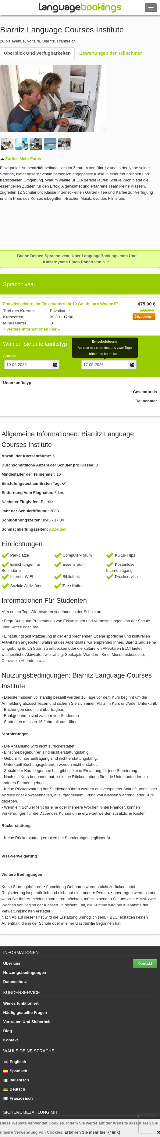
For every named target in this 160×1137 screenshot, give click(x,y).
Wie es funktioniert (21, 1003)
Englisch (14, 1061)
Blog (7, 1031)
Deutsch (14, 1089)
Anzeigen (58, 529)
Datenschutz (15, 981)
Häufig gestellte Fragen (25, 1012)
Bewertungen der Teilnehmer (110, 53)
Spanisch (15, 1071)
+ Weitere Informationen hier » (31, 329)
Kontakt (144, 963)
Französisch (18, 1098)
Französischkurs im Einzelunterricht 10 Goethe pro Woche (58, 304)
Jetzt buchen (144, 316)
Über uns (11, 963)
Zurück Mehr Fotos (22, 158)
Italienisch (16, 1080)
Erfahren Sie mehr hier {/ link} (92, 1132)
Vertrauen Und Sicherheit (27, 1021)
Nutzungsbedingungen (24, 972)
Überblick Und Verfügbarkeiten (37, 53)
